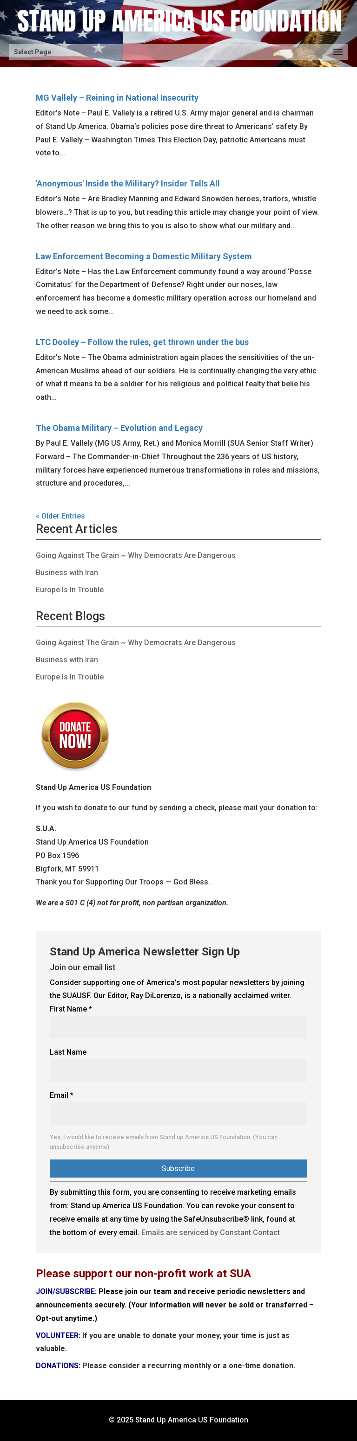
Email (61, 1095)
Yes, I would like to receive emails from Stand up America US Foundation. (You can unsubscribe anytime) (164, 1142)
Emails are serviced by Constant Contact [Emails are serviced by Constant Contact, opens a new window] (210, 1232)
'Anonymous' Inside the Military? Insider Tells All (128, 183)
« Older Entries (60, 516)
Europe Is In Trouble (70, 589)
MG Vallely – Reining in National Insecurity (117, 97)
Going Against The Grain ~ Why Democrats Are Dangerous (136, 555)
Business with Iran (67, 572)
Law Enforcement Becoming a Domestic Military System (144, 256)
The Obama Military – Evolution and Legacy (119, 428)
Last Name (68, 1052)
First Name (71, 1009)
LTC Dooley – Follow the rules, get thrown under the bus (142, 342)
